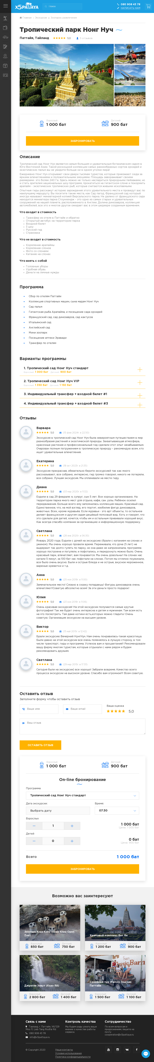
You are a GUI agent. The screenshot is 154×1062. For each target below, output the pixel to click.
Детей (30, 834)
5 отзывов (86, 38)
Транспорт (7, 37)
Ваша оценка (115, 706)
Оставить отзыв (40, 745)
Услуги (7, 47)
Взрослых (32, 818)
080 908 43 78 (37, 1033)
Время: (99, 803)
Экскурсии (7, 18)
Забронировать (82, 141)
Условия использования (68, 1053)
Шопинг (7, 28)
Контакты (7, 75)
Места (7, 56)
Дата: (36, 803)
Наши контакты (64, 1050)
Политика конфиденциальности (73, 1057)
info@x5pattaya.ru (40, 1037)
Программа (33, 788)
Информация (7, 66)
